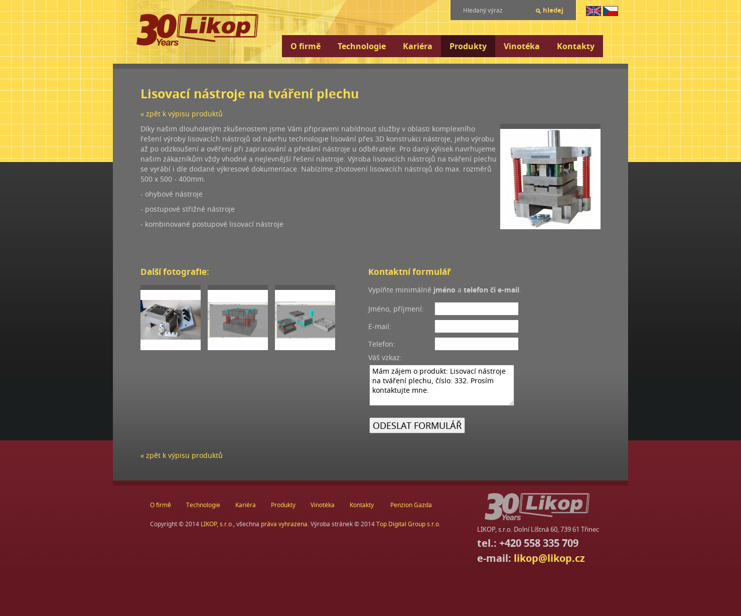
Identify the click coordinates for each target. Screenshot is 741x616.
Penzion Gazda (411, 505)
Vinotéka (522, 46)
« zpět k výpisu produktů (181, 113)
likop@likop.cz (549, 558)
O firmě (305, 46)
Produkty (468, 46)
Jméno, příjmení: (396, 309)
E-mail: (379, 326)
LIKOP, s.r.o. (217, 524)
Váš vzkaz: (385, 357)
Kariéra (417, 46)
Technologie (362, 46)
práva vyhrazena (284, 524)
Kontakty (576, 46)
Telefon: (381, 344)
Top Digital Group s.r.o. (408, 524)
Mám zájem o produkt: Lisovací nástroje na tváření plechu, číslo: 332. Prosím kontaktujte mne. (441, 385)
